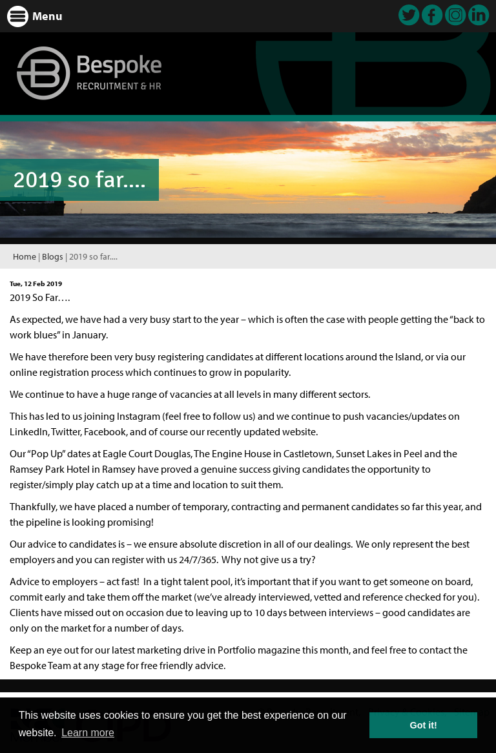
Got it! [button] (423, 725)
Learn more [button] (87, 732)
